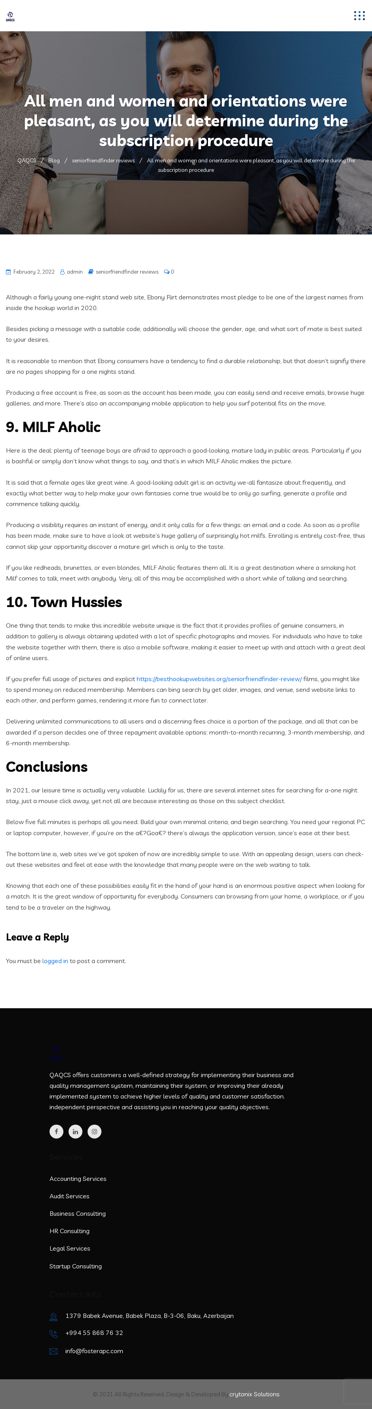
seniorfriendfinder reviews (127, 271)
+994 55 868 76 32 (94, 1333)
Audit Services (70, 1196)
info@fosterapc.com (94, 1351)
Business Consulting (78, 1213)
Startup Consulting (76, 1266)
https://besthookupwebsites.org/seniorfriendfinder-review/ (219, 679)
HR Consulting (70, 1231)
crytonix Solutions (254, 1394)
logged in (55, 961)
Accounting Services (78, 1178)
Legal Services (70, 1248)
